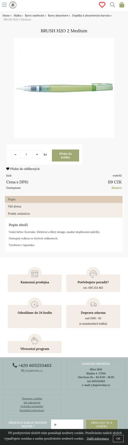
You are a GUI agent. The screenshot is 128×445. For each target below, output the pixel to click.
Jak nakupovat (31, 402)
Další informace (98, 438)
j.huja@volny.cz (32, 370)
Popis (11, 199)
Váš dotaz (14, 206)
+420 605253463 (32, 365)
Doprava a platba (32, 398)
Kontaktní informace (32, 410)
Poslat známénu (19, 213)
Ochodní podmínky (31, 406)
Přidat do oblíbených (23, 169)
